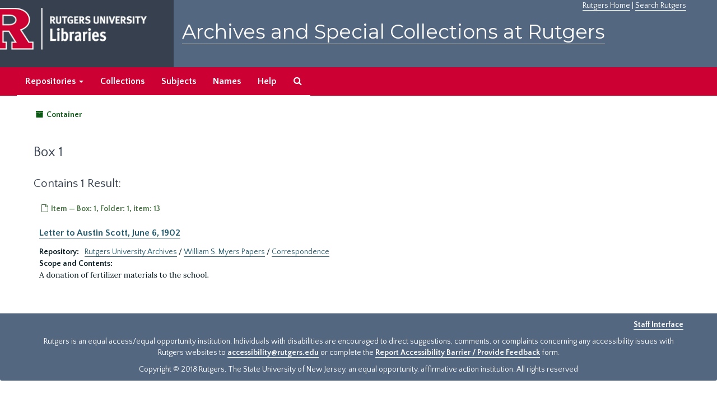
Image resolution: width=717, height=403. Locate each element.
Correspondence (300, 251)
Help (267, 81)
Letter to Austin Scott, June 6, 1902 (109, 233)
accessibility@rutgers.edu (273, 352)
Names (227, 81)
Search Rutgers (660, 5)
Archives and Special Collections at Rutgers (393, 32)
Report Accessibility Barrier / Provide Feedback (457, 352)
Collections (122, 81)
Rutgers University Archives (131, 251)
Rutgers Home (606, 5)
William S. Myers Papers (224, 251)
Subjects (178, 81)
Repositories (54, 81)
